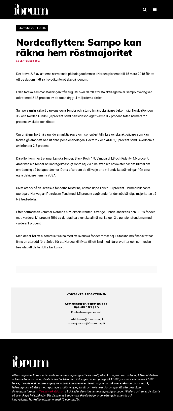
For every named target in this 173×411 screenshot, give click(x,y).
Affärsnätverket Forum (51, 391)
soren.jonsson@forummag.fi (86, 323)
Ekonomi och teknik (32, 27)
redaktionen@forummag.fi (87, 319)
